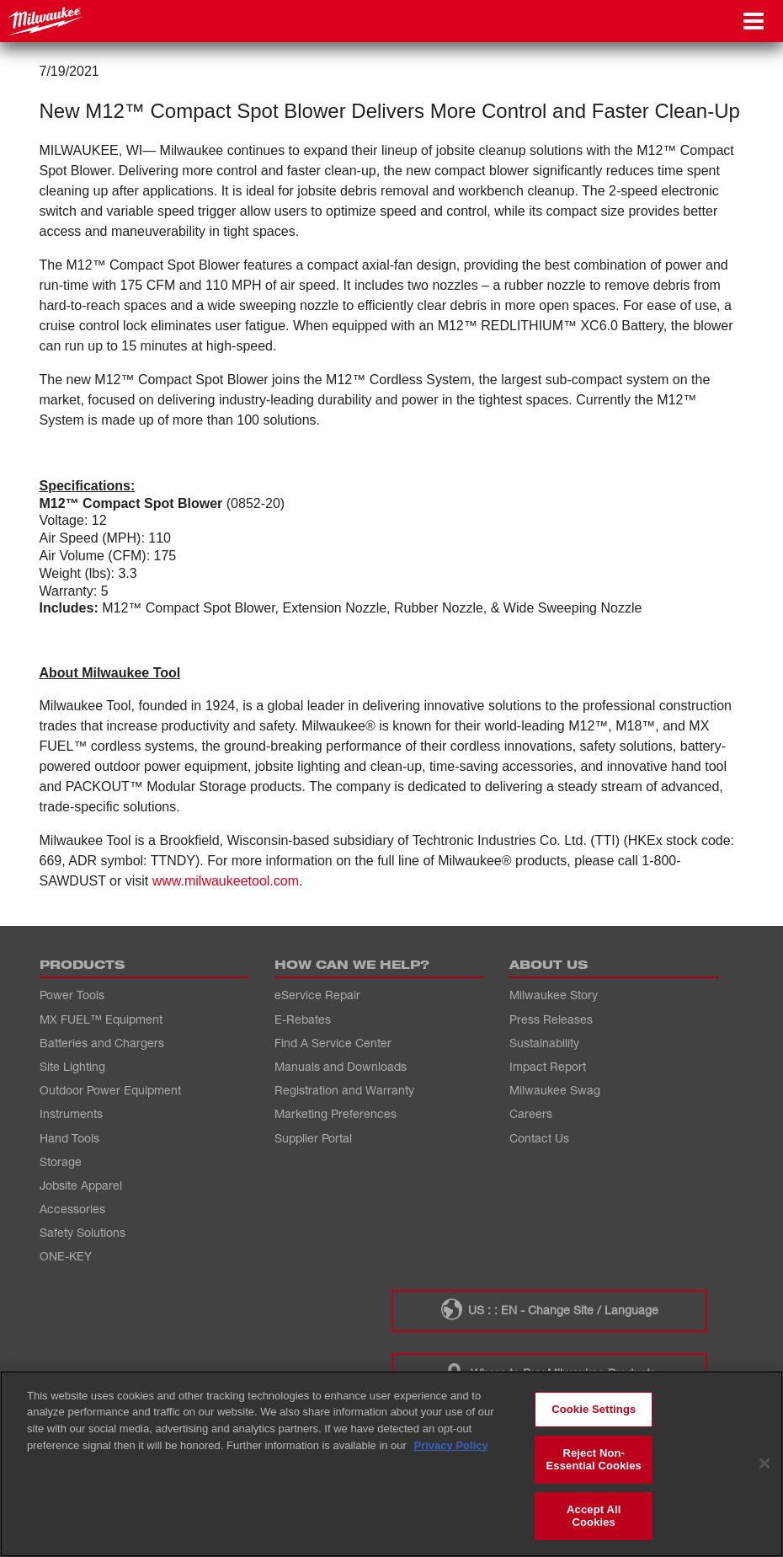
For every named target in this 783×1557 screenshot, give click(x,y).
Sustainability (544, 1042)
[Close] (764, 1463)
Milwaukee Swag (554, 1090)
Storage (61, 1161)
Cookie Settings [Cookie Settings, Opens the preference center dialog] (593, 1409)
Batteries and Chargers (102, 1042)
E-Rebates (302, 1019)
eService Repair (317, 994)
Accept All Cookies (594, 1516)
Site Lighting (72, 1066)
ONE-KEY (66, 1256)
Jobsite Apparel (81, 1185)
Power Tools (72, 994)
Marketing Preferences (335, 1113)
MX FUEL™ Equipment (101, 1019)
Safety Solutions (82, 1232)
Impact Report (547, 1066)
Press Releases (551, 1019)
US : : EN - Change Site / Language (549, 1309)
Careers (530, 1113)
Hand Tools (69, 1138)
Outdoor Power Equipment (110, 1090)
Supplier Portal (313, 1138)
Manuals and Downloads (340, 1066)
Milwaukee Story (553, 994)
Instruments (71, 1113)
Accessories (72, 1208)
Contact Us (539, 1138)
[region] (391, 1464)
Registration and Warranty (344, 1090)
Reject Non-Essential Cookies (594, 1460)
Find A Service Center (333, 1042)
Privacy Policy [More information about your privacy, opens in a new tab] (451, 1445)
